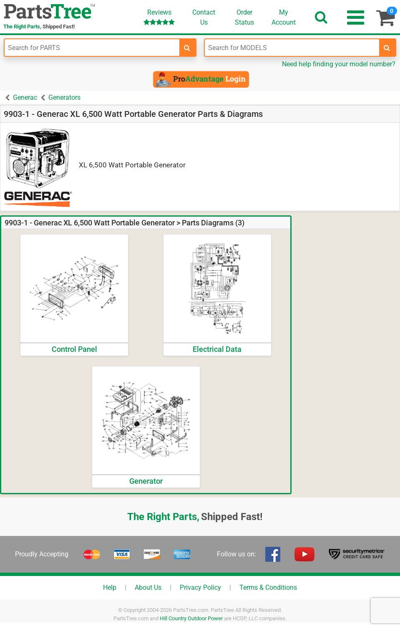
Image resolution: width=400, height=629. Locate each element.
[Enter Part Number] (92, 47)
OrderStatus (244, 17)
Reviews (159, 16)
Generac (25, 97)
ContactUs (203, 17)
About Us (148, 587)
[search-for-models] (387, 47)
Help (109, 587)
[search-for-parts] (187, 47)
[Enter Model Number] (292, 47)
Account (284, 17)
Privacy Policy (200, 587)
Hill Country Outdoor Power (191, 618)
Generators (64, 97)
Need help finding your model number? (338, 64)
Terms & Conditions (268, 587)
